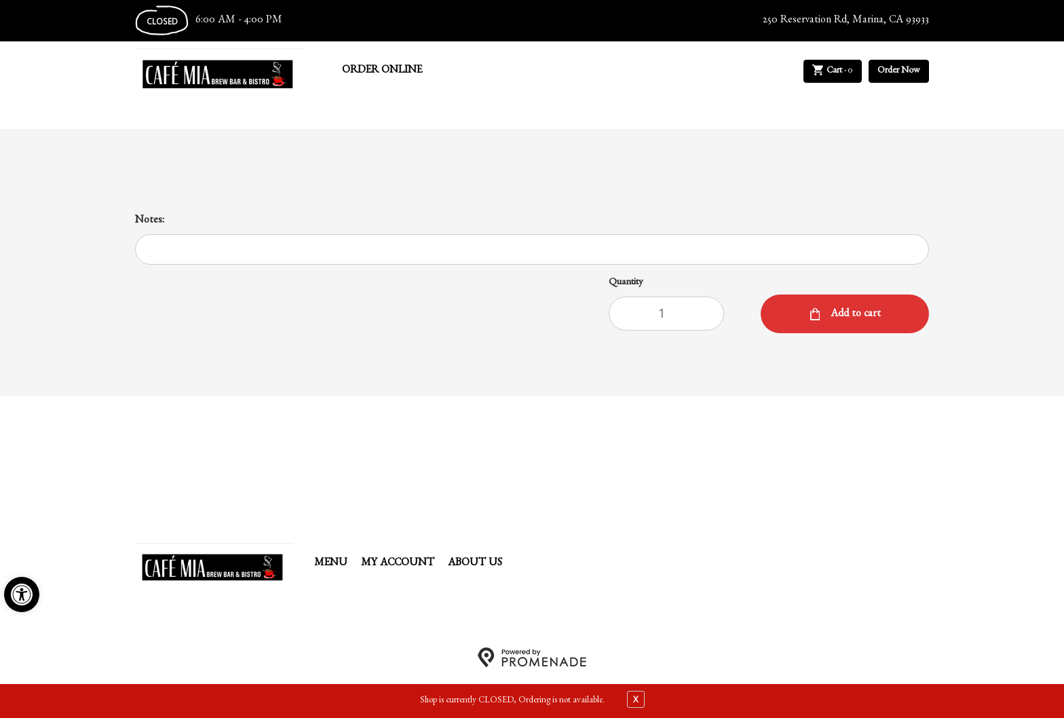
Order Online (382, 71)
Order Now (898, 71)
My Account (397, 564)
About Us (475, 564)
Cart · (833, 71)
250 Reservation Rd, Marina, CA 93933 (846, 21)
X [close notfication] (636, 699)
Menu (330, 564)
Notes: (149, 221)
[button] (21, 594)
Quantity (626, 283)
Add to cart (854, 314)
